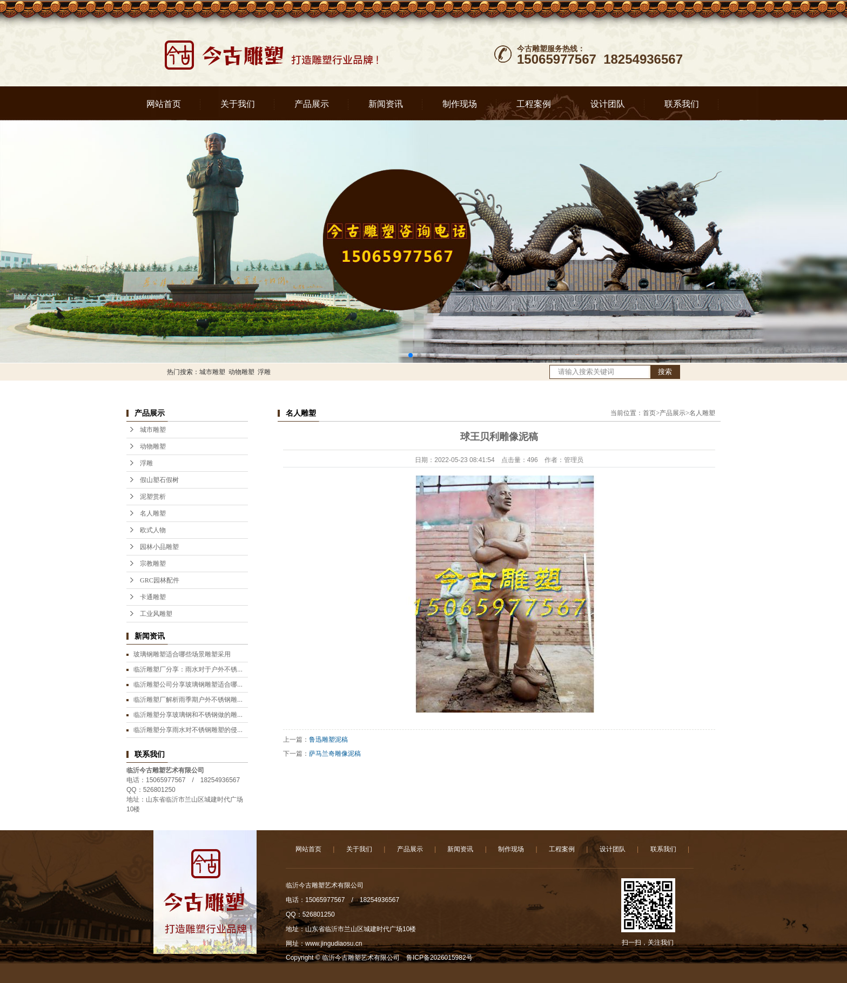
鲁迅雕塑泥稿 (328, 739)
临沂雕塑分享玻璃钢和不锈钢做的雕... (188, 714)
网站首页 (163, 104)
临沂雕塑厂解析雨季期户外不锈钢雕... (188, 699)
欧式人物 (153, 530)
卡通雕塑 (153, 597)
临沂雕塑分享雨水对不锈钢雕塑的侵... (188, 730)
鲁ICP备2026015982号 (439, 957)
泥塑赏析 (153, 496)
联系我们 (681, 104)
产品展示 (311, 104)
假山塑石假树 (159, 480)
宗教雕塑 (153, 563)
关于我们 (237, 104)
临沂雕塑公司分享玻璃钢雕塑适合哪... (188, 684)
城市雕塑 (212, 372)
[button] (410, 355)
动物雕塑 (241, 372)
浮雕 (264, 372)
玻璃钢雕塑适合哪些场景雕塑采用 (182, 654)
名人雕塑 (153, 513)
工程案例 (533, 104)
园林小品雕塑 (159, 547)
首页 (649, 413)
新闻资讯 (385, 104)
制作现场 (459, 104)
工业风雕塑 (156, 614)
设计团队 (607, 104)
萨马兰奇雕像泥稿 (335, 753)
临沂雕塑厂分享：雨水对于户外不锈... (188, 669)
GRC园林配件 (159, 580)
